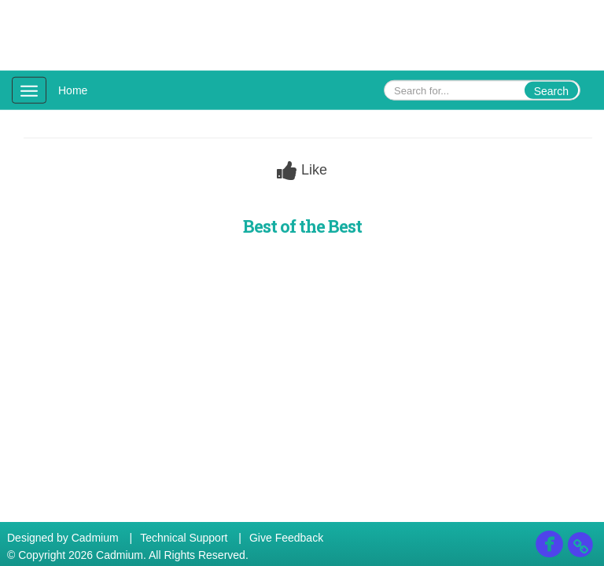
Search (551, 91)
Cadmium (95, 537)
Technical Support (183, 537)
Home (72, 90)
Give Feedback (286, 537)
